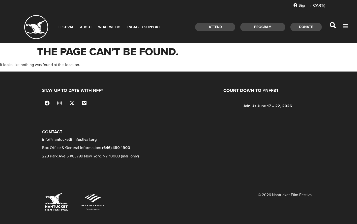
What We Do (109, 27)
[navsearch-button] (333, 27)
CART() (319, 5)
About (86, 27)
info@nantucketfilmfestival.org (69, 139)
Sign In (302, 5)
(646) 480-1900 (116, 147)
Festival (66, 27)
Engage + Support (143, 27)
